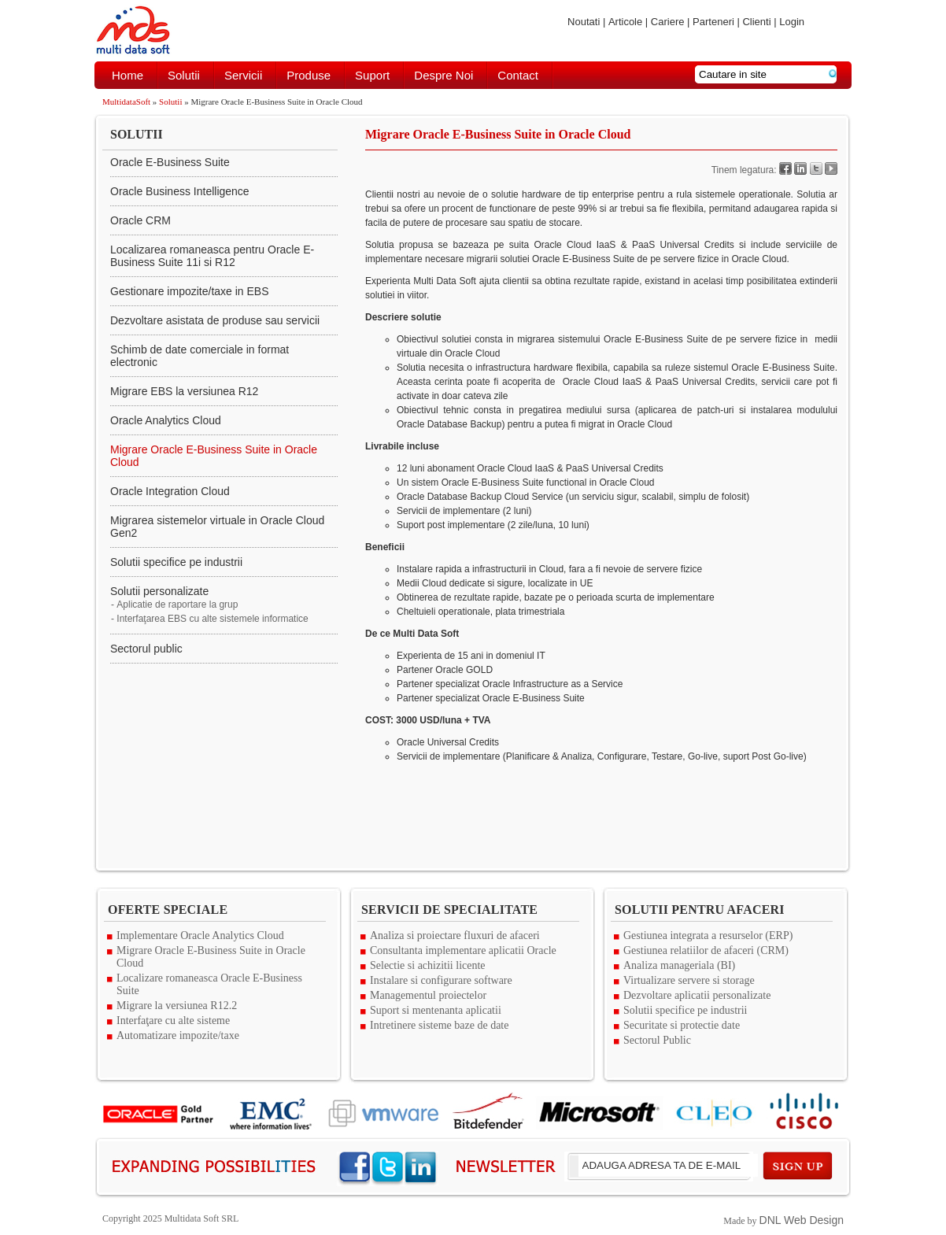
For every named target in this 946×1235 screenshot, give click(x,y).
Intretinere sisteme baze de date (439, 1025)
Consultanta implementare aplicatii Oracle (463, 950)
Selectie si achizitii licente (428, 965)
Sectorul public (146, 648)
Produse (308, 75)
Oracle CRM (140, 220)
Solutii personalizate (159, 591)
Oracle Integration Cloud (170, 491)
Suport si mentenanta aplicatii (435, 1010)
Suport (372, 75)
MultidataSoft (126, 101)
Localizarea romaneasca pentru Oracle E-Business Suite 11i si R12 (212, 255)
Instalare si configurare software (441, 980)
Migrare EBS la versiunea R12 (184, 391)
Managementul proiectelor (428, 995)
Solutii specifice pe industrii (176, 562)
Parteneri (713, 22)
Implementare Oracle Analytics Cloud (200, 935)
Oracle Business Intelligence (179, 191)
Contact (517, 75)
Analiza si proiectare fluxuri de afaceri (455, 935)
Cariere (668, 22)
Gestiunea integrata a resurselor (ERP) (708, 935)
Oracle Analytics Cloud (165, 420)
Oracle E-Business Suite (170, 162)
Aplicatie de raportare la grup (177, 604)
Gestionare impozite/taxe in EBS (189, 291)
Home (127, 75)
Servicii (243, 75)
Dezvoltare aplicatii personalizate (696, 995)
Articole (625, 22)
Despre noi (443, 75)
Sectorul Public (657, 1040)
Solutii (184, 75)
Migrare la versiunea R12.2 (176, 1005)
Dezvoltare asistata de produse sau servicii (215, 320)
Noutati (583, 22)
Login (791, 22)
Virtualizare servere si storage (689, 980)
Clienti (756, 22)
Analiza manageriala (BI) (679, 965)
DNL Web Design (801, 1220)
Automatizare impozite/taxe (177, 1035)
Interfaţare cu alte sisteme (173, 1020)
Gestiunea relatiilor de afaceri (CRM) (706, 950)
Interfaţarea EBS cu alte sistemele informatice (212, 618)
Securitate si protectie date (681, 1025)
